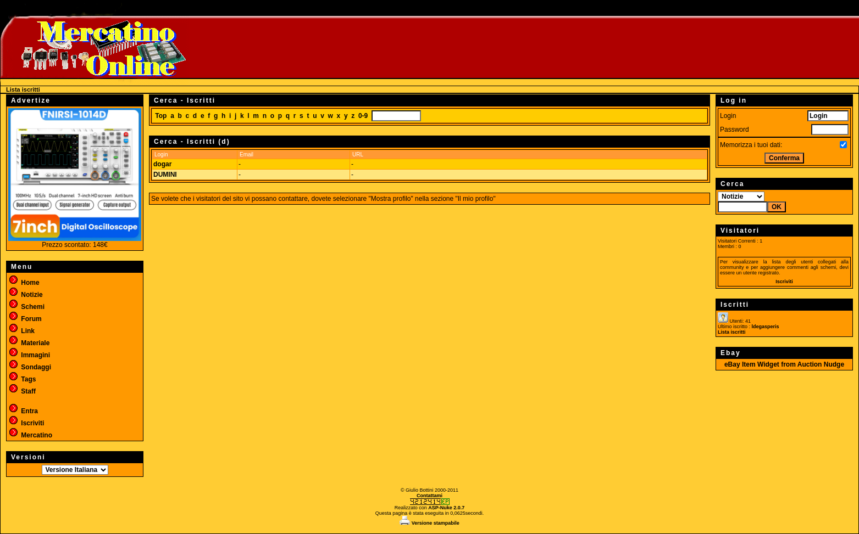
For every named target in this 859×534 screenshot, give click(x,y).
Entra (23, 411)
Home (24, 282)
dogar (162, 164)
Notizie (25, 295)
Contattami (429, 495)
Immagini (29, 355)
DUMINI (165, 174)
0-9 (363, 116)
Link (21, 331)
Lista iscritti (732, 332)
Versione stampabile (429, 523)
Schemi (26, 307)
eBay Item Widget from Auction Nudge (784, 364)
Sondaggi (29, 367)
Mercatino (30, 435)
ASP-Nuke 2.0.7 (446, 507)
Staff (22, 391)
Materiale (28, 343)
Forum (25, 319)
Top (161, 116)
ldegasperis (765, 326)
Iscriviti (26, 423)
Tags (22, 379)
